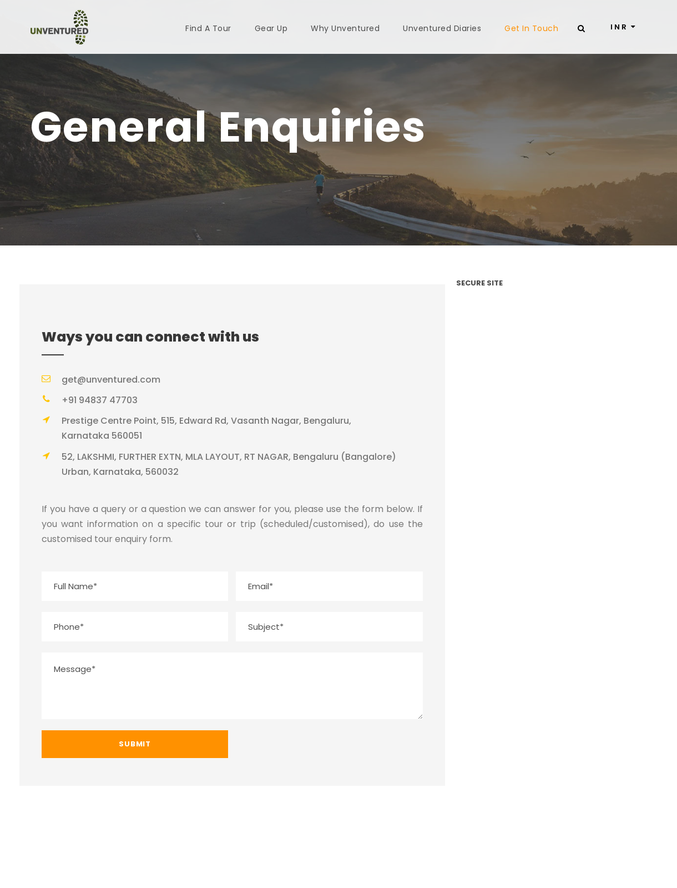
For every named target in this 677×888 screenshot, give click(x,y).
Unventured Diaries (442, 28)
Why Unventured (345, 28)
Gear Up (271, 28)
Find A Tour (208, 28)
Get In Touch (531, 28)
